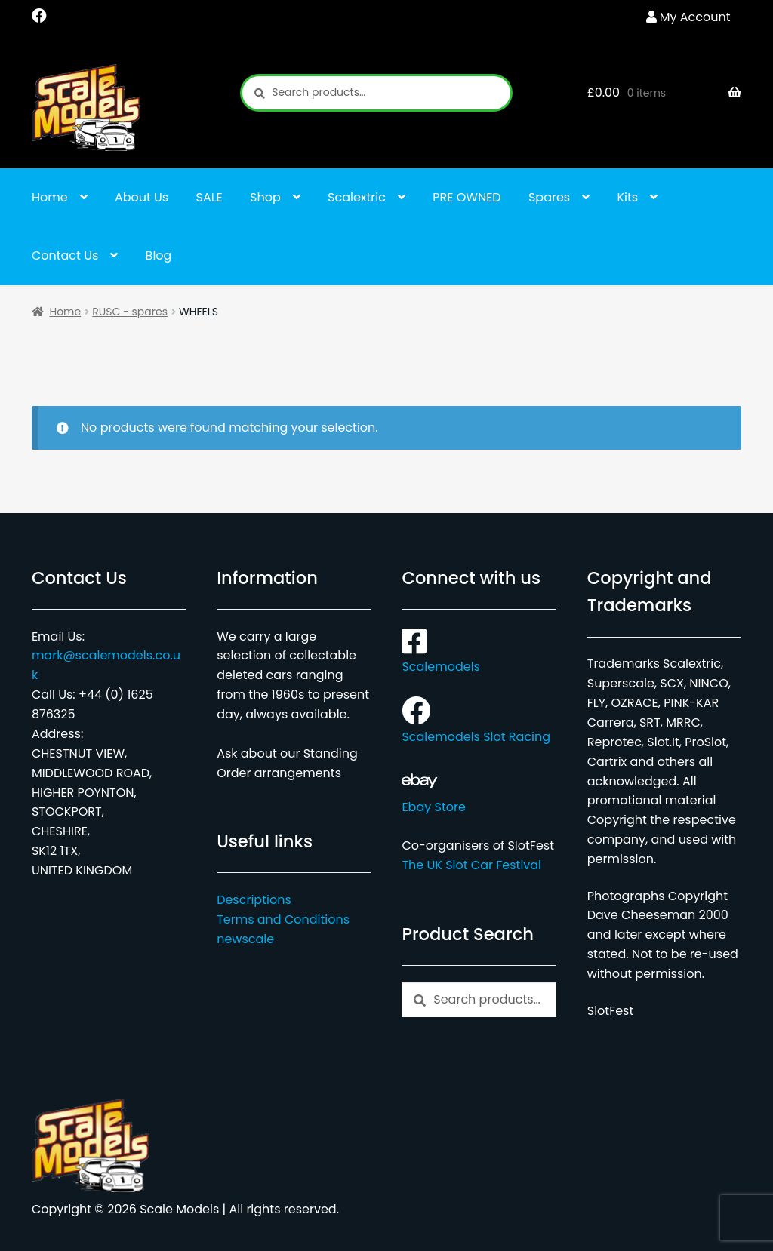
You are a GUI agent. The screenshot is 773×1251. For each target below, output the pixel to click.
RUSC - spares (130, 311)
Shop (265, 197)
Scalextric (357, 197)
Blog (159, 255)
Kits (628, 197)
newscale (245, 939)
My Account (695, 17)
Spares (549, 197)
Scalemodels (441, 657)
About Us (141, 197)
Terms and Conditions (283, 919)
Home (50, 197)
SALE (209, 197)
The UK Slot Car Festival (471, 865)
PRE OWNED (466, 197)
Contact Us (65, 255)
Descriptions (254, 899)
